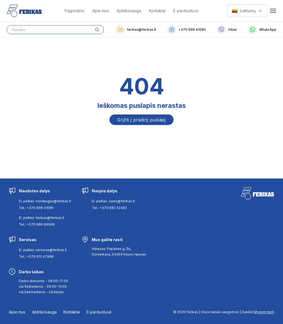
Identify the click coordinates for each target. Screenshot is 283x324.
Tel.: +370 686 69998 (37, 224)
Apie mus (100, 10)
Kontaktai (157, 10)
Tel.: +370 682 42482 (109, 208)
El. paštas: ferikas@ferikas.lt (41, 218)
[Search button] (99, 29)
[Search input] (55, 29)
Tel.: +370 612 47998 (36, 256)
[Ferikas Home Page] (24, 11)
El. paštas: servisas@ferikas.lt (43, 250)
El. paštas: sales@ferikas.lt (113, 201)
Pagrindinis (75, 10)
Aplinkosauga (129, 10)
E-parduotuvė (185, 10)
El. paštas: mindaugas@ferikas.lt (45, 201)
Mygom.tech (264, 312)
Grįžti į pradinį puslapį (141, 120)
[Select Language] (247, 10)
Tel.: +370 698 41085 (36, 208)
